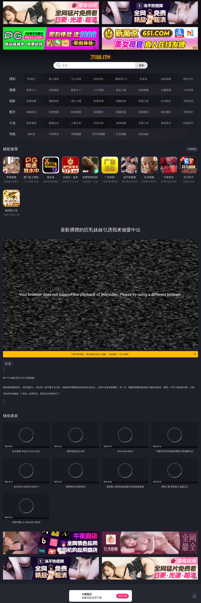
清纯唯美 (144, 112)
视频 (12, 90)
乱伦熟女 (166, 101)
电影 (12, 101)
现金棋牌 (166, 79)
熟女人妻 (121, 90)
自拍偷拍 (54, 90)
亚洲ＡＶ (31, 90)
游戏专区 (99, 79)
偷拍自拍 (54, 101)
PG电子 (31, 79)
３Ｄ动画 (99, 90)
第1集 (8, 363)
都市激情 (31, 123)
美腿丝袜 (121, 112)
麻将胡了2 (121, 79)
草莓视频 (76, 134)
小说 (12, 123)
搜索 (141, 65)
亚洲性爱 (31, 101)
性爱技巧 (188, 123)
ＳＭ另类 (188, 90)
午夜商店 (54, 134)
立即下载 (122, 595)
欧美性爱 (99, 101)
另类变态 (188, 101)
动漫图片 (99, 112)
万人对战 (76, 79)
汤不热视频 (98, 134)
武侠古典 (99, 123)
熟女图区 (166, 112)
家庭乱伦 (54, 123)
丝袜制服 (144, 90)
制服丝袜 (121, 101)
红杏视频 (121, 134)
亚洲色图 (54, 112)
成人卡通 (76, 101)
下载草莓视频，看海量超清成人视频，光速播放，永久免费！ (133, 354)
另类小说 (144, 123)
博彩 (12, 79)
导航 (12, 134)
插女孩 (31, 134)
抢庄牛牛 (188, 79)
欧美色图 (76, 112)
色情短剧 (144, 134)
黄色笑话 (166, 123)
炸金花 (143, 79)
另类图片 (188, 112)
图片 (12, 112)
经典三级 (144, 101)
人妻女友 (76, 123)
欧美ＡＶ (76, 90)
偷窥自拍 (31, 112)
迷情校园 (121, 123)
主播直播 (166, 90)
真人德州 (54, 79)
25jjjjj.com (100, 57)
